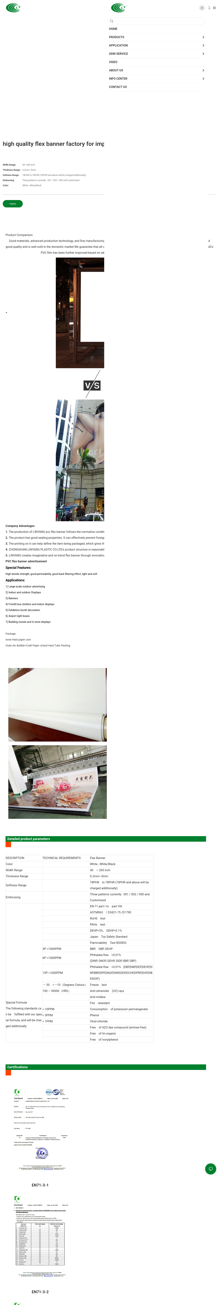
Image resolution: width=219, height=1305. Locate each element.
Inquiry (12, 203)
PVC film (164, 241)
